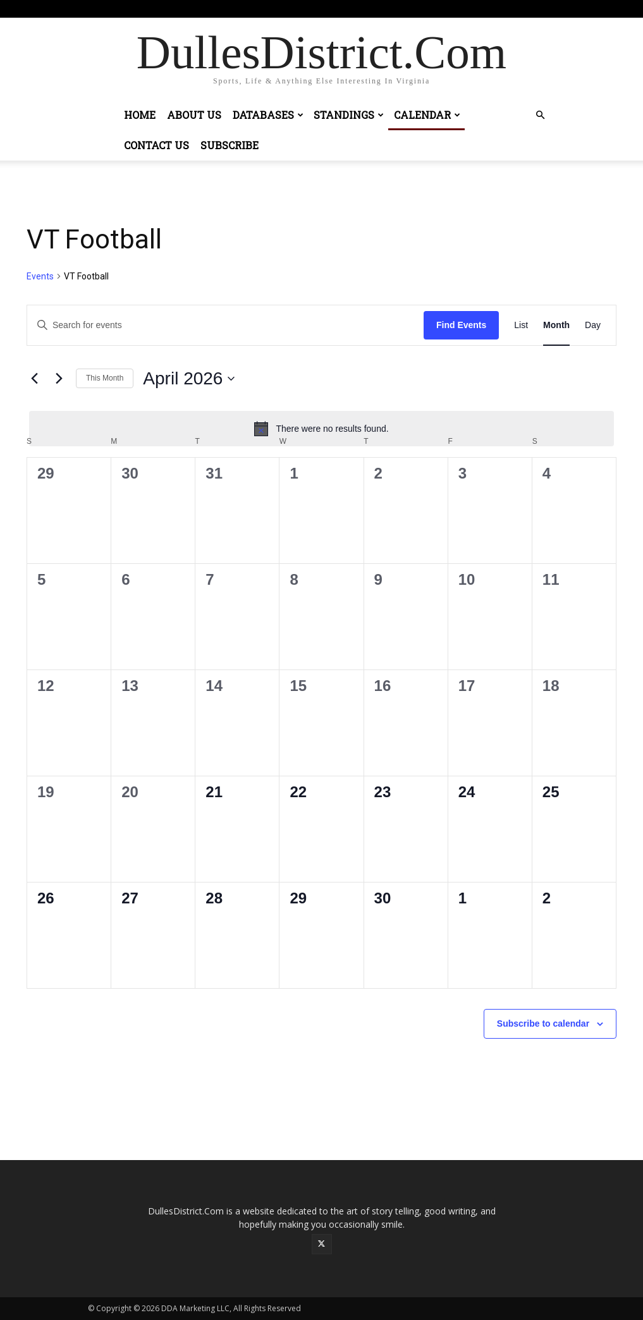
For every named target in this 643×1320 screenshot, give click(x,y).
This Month (104, 378)
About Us (194, 114)
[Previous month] (34, 378)
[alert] (321, 428)
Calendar (427, 114)
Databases (268, 114)
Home (140, 114)
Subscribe (229, 145)
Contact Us (156, 145)
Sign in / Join (293, 8)
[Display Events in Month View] (556, 325)
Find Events (461, 325)
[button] (540, 115)
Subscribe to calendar (543, 1023)
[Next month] (58, 378)
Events (40, 276)
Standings (349, 114)
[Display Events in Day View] (593, 325)
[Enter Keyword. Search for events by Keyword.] (225, 325)
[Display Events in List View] (521, 325)
